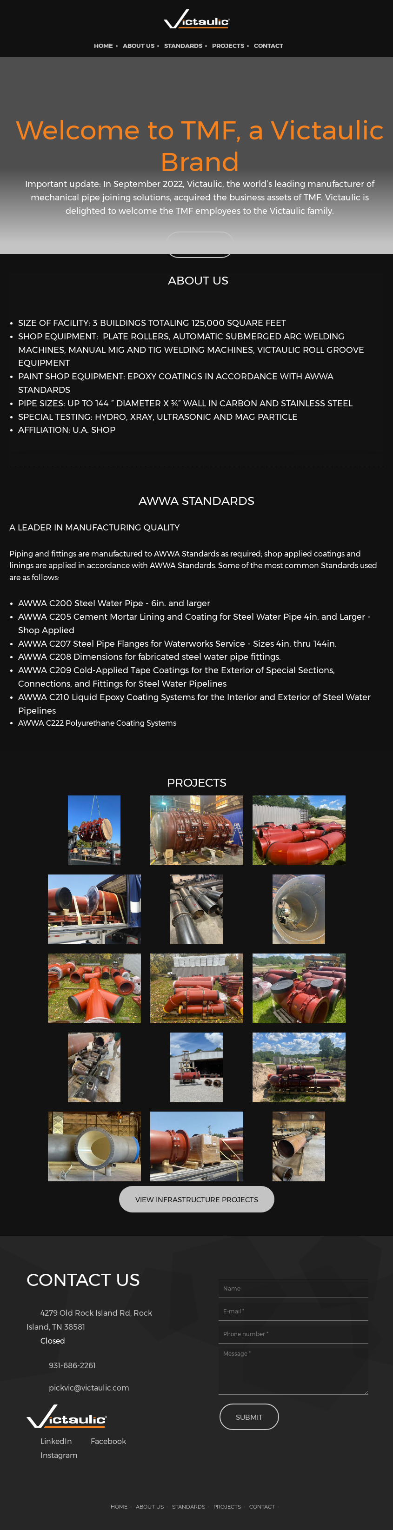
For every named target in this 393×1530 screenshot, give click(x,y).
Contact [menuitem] (262, 1507)
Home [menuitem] (119, 1507)
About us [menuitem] (150, 1507)
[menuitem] (103, 46)
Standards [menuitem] (188, 1507)
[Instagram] (54, 1456)
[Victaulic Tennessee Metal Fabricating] (197, 21)
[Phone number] (63, 1364)
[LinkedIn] (52, 1442)
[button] (94, 830)
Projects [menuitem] (227, 1507)
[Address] (102, 1320)
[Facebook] (104, 1442)
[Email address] (80, 1386)
